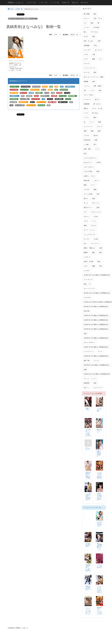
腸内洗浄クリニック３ (99, 431)
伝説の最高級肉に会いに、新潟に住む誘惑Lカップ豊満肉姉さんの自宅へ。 (88, 478)
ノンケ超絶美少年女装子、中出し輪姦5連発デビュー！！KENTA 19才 (88, 499)
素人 (85, 32)
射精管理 (86, 383)
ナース (100, 351)
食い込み (95, 113)
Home (11, 9)
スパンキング (88, 279)
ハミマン (86, 117)
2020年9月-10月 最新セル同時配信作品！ (97, 365)
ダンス (86, 203)
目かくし (86, 387)
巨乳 (99, 41)
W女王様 (86, 311)
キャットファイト (89, 288)
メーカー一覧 (43, 2)
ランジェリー (95, 243)
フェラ (86, 113)
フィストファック (89, 68)
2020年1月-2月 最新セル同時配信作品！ (96, 306)
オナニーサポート (89, 342)
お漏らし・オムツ (89, 176)
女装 (99, 90)
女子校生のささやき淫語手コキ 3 (99, 524)
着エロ (86, 198)
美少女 (96, 135)
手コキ (86, 36)
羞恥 (85, 185)
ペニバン (96, 360)
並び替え (65, 34)
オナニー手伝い (89, 95)
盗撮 (93, 59)
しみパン (96, 180)
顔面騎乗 (86, 104)
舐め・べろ (87, 284)
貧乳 (95, 72)
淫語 (93, 36)
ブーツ (93, 185)
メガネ (86, 54)
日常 (97, 194)
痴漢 (85, 225)
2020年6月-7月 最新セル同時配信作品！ (96, 338)
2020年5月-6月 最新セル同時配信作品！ (96, 329)
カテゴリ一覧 (31, 2)
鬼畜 (99, 122)
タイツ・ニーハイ (89, 230)
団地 (97, 171)
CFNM (98, 162)
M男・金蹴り (98, 86)
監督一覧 (75, 2)
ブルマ (86, 221)
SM (85, 90)
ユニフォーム (98, 387)
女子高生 (96, 27)
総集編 (86, 81)
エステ (86, 59)
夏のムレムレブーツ (88, 449)
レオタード (87, 257)
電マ (95, 144)
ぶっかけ (86, 270)
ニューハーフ (88, 126)
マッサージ (87, 99)
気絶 (93, 198)
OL (85, 122)
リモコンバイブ (96, 212)
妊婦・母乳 (87, 149)
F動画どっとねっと (16, 3)
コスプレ (86, 135)
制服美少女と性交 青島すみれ (88, 588)
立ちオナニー (88, 162)
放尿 (99, 131)
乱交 (85, 153)
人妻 (93, 54)
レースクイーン (89, 351)
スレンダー (87, 50)
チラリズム (94, 32)
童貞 (98, 261)
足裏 (97, 207)
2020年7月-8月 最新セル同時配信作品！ (96, 347)
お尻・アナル (98, 18)
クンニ (94, 221)
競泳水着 (86, 180)
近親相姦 (86, 45)
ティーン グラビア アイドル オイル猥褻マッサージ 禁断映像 (88, 611)
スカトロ (86, 63)
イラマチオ (87, 297)
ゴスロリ (93, 225)
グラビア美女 (88, 171)
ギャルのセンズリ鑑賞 (99, 409)
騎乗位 (86, 252)
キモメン (86, 216)
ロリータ (86, 72)
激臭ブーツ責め (88, 408)
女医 (100, 248)
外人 (85, 243)
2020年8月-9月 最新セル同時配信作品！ (96, 356)
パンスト (86, 27)
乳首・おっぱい (89, 41)
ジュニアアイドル (89, 234)
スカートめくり (89, 167)
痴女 (92, 23)
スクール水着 (88, 194)
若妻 (85, 131)
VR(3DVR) (87, 140)
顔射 (96, 140)
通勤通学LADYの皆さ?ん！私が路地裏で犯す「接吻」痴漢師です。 (88, 569)
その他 (96, 239)
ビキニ (86, 266)
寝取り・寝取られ (89, 248)
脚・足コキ (97, 104)
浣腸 (85, 369)
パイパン (86, 86)
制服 (93, 266)
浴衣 (100, 266)
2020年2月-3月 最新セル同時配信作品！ (96, 315)
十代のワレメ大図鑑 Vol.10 (99, 566)
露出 (95, 117)
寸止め (96, 216)
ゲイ (100, 59)
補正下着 (86, 360)
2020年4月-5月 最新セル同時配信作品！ (96, 324)
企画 (93, 81)
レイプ (92, 90)
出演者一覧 (65, 2)
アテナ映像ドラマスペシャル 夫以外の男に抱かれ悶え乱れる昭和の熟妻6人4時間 (88, 435)
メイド (97, 149)
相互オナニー (88, 207)
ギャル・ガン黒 (97, 108)
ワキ (85, 212)
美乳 (100, 252)
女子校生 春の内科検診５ (89, 545)
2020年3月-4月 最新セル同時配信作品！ (96, 320)
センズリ (86, 239)
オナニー (86, 18)
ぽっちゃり (98, 50)
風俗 (92, 131)
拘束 (95, 383)
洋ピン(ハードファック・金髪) (93, 77)
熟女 (95, 14)
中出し (96, 45)
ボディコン (95, 203)
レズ (85, 23)
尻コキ (97, 99)
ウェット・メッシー (90, 378)
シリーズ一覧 (54, 2)
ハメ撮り (86, 144)
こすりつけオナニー (90, 158)
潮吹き (86, 108)
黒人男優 (86, 14)
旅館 (95, 189)
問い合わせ (84, 2)
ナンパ (92, 122)
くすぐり (99, 126)
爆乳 (93, 252)
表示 (50, 34)
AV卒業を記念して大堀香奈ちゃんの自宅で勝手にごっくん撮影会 (99, 498)
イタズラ (86, 189)
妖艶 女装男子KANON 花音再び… (99, 453)
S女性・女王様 (88, 261)
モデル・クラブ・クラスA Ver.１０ (19, 60)
